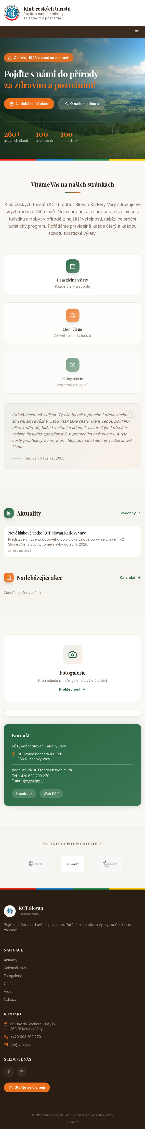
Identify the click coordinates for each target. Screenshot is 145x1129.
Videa (8, 991)
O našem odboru (81, 104)
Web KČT (51, 793)
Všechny (130, 513)
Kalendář (130, 577)
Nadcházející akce (29, 104)
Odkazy (10, 999)
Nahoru (72, 1122)
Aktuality (10, 960)
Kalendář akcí (15, 968)
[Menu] (136, 31)
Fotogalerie (13, 976)
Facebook (24, 793)
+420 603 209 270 (34, 776)
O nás (8, 983)
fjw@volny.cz (33, 781)
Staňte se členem (27, 1087)
